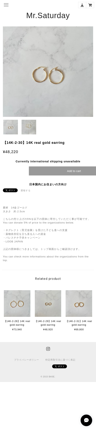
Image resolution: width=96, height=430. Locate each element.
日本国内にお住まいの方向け (48, 184)
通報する (26, 190)
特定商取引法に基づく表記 (60, 359)
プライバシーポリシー (26, 359)
